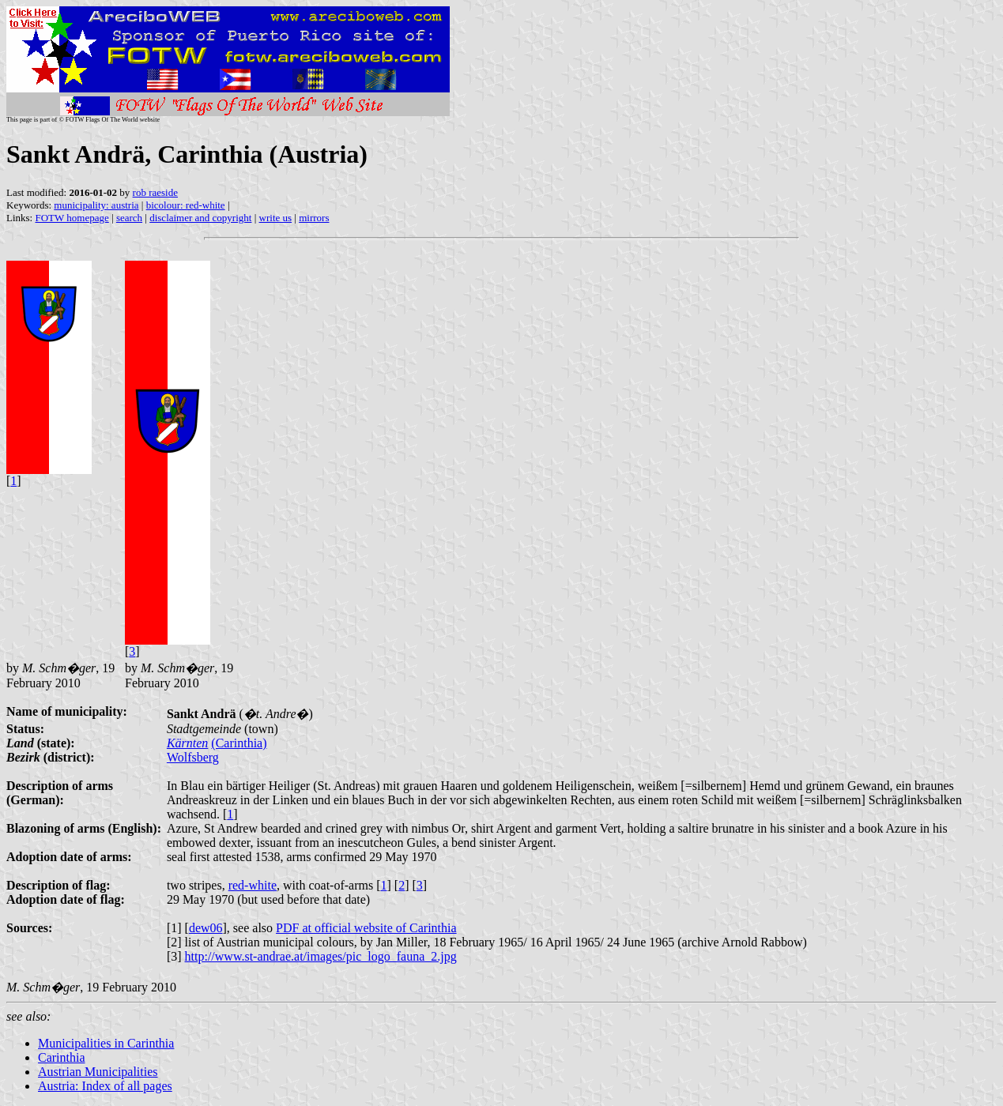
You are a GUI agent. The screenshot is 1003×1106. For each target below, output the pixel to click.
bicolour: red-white (185, 205)
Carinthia (61, 1057)
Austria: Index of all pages (105, 1086)
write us (275, 218)
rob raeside (155, 192)
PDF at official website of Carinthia (366, 928)
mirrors (314, 218)
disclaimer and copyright (200, 218)
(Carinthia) (238, 743)
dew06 (206, 928)
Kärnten (187, 743)
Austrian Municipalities (98, 1071)
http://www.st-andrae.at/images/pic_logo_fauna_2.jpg (321, 956)
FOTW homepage (71, 218)
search (129, 218)
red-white (252, 885)
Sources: (29, 928)
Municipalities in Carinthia (106, 1043)
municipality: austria (96, 205)
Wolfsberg (193, 757)
